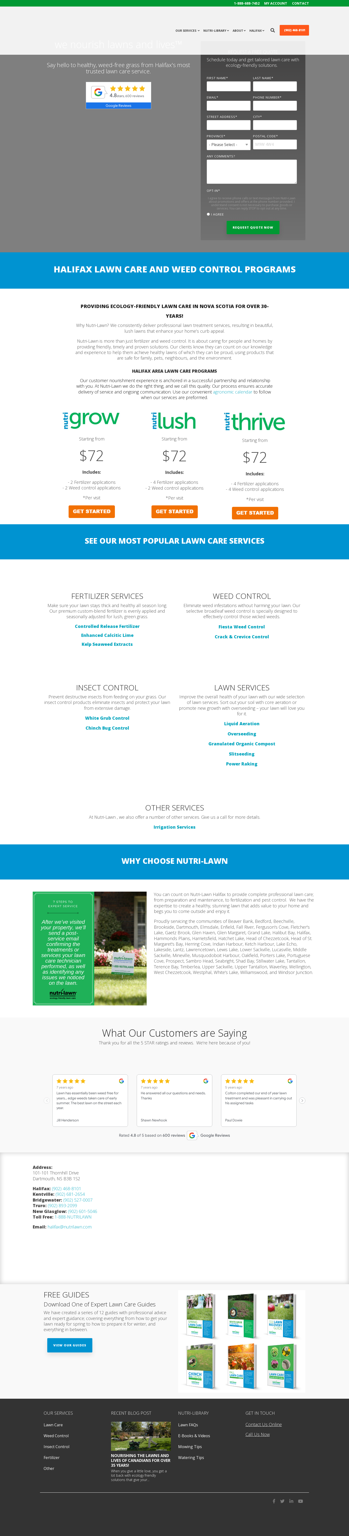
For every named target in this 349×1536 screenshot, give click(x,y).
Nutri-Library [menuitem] (214, 18)
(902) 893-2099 (62, 1205)
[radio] (252, 214)
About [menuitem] (238, 18)
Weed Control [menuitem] (56, 1435)
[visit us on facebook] (274, 1499)
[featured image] (141, 1435)
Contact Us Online (264, 1424)
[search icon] (272, 17)
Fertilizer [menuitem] (52, 1456)
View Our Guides (69, 1344)
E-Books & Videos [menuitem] (194, 1435)
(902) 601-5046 (82, 1210)
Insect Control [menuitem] (56, 1446)
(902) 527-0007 (77, 1199)
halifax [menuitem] (255, 18)
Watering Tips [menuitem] (191, 1456)
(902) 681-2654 (70, 1193)
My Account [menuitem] (275, 3)
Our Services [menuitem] (186, 18)
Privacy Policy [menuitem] (54, 1526)
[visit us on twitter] (282, 1499)
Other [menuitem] (49, 1467)
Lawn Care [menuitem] (53, 1424)
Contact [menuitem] (300, 3)
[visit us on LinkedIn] (291, 1499)
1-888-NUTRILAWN (73, 1216)
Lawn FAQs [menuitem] (188, 1424)
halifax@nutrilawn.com (70, 1226)
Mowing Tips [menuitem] (190, 1446)
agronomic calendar (232, 392)
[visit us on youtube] (300, 1499)
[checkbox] (252, 214)
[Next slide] (302, 1100)
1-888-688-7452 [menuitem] (246, 3)
